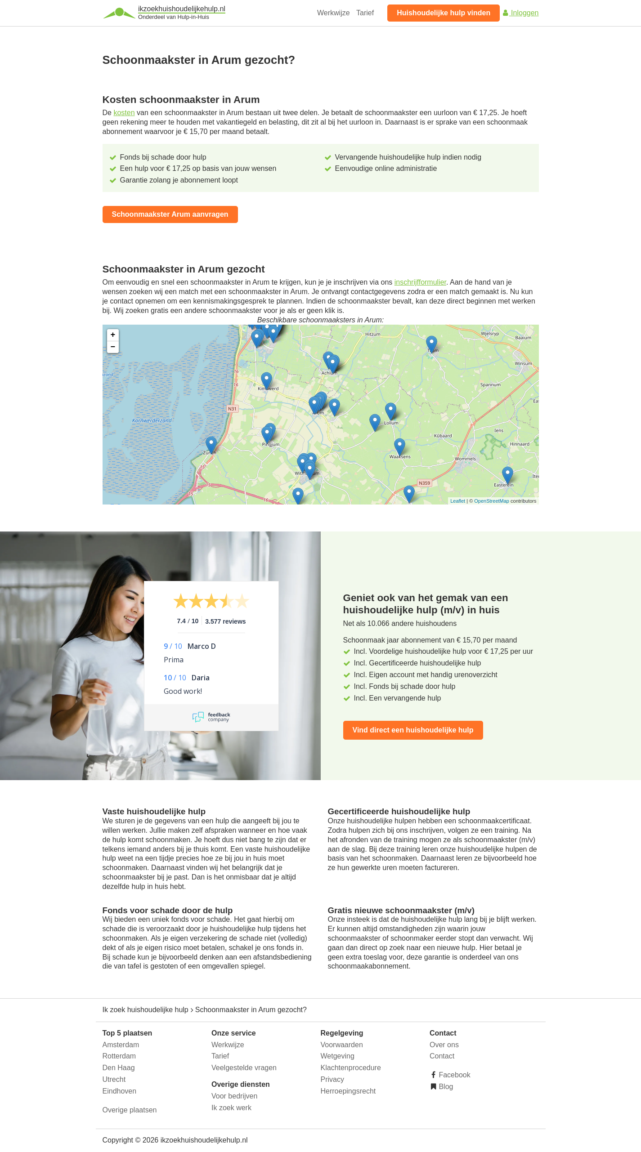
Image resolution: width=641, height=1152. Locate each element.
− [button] (113, 347)
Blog (445, 1086)
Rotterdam (119, 1056)
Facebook (454, 1075)
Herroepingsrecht (348, 1091)
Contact (442, 1056)
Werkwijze (333, 13)
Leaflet (457, 501)
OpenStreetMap (491, 501)
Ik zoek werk (231, 1108)
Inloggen (520, 13)
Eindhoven (120, 1091)
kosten (123, 112)
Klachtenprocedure (351, 1068)
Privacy (332, 1079)
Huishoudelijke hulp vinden (443, 13)
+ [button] (113, 335)
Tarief (365, 13)
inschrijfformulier (420, 282)
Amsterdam (121, 1045)
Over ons (444, 1045)
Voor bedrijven (234, 1096)
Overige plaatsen (130, 1110)
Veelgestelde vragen (244, 1068)
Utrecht (114, 1079)
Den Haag (119, 1068)
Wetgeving (337, 1056)
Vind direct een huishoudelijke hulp (413, 730)
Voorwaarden (342, 1045)
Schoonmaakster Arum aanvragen (170, 214)
